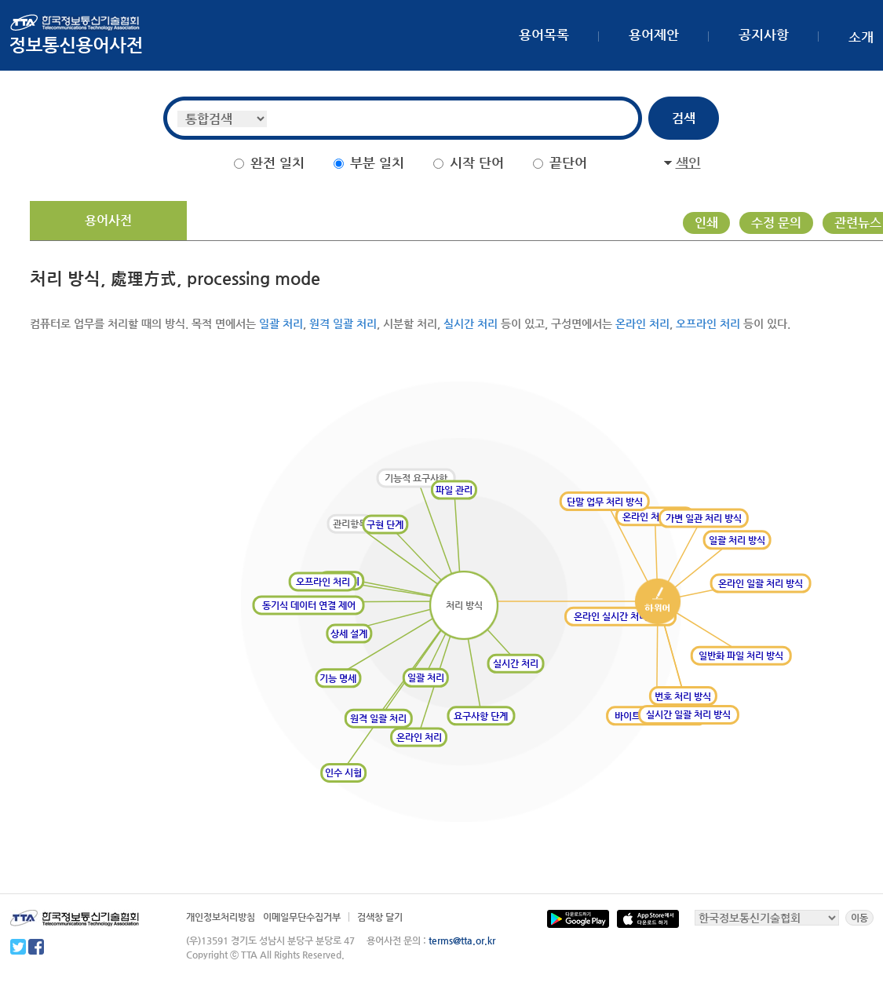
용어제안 (654, 34)
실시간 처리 (470, 323)
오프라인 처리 (708, 323)
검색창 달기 (380, 916)
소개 (861, 37)
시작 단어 (477, 162)
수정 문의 (776, 222)
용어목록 (544, 34)
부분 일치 (377, 162)
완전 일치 (277, 162)
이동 (859, 917)
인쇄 (706, 222)
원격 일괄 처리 (343, 323)
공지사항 (764, 34)
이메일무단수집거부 (302, 916)
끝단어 (568, 162)
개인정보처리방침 (220, 916)
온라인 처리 (642, 323)
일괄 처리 (281, 323)
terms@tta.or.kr (462, 940)
